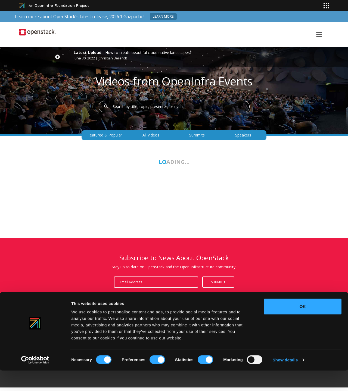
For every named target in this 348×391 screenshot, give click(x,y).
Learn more (163, 16)
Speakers (243, 135)
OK (303, 327)
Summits (197, 135)
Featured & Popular (105, 135)
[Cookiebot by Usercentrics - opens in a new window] (35, 380)
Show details (285, 380)
